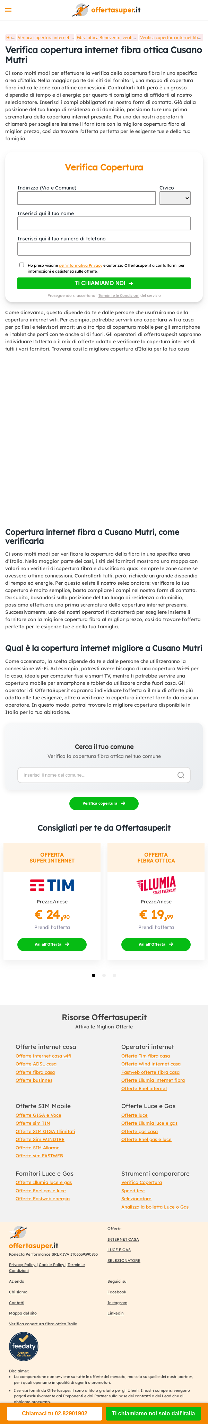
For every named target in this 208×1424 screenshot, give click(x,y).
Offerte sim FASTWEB (39, 1155)
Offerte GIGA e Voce (38, 1115)
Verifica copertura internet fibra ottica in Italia (62, 38)
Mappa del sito (23, 1313)
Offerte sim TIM (33, 1123)
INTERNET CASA (123, 1239)
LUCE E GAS (119, 1249)
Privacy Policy (23, 1264)
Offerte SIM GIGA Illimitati (45, 1131)
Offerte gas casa (139, 1131)
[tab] (93, 975)
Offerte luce (134, 1115)
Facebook (116, 1292)
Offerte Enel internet (144, 1088)
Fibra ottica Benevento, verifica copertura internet (125, 38)
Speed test (133, 1190)
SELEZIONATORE (123, 1260)
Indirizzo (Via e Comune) (46, 188)
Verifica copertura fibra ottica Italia (43, 1323)
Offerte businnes (34, 1080)
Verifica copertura (100, 803)
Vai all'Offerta (48, 944)
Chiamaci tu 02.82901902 (54, 1413)
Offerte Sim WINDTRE (40, 1139)
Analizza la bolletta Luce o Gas (155, 1207)
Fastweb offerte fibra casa (150, 1072)
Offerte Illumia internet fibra (153, 1080)
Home (12, 38)
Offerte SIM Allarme (38, 1147)
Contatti (16, 1302)
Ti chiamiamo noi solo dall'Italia (153, 1413)
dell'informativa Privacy (80, 265)
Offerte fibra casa (35, 1072)
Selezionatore (136, 1198)
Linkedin (115, 1313)
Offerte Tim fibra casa (145, 1056)
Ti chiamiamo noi (100, 283)
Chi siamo (18, 1292)
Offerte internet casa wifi (43, 1056)
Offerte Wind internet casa (151, 1064)
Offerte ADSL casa (36, 1064)
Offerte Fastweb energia (43, 1198)
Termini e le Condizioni (118, 295)
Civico (166, 188)
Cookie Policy (52, 1264)
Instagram (117, 1302)
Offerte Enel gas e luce (146, 1139)
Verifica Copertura (141, 1182)
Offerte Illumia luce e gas (149, 1123)
